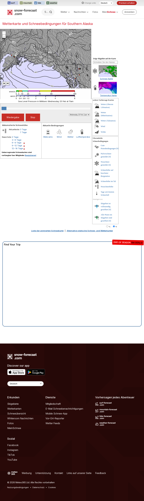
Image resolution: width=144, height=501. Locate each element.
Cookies (52, 487)
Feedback (100, 473)
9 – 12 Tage (17, 145)
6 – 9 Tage (16, 142)
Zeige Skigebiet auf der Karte (104, 59)
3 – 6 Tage (16, 140)
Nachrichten (81, 12)
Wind (59, 137)
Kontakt (58, 473)
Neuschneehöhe (107, 186)
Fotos (95, 12)
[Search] (51, 12)
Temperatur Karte (108, 95)
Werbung (27, 473)
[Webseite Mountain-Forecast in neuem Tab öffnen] (26, 3)
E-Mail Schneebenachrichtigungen (64, 408)
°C (110, 227)
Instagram (12, 449)
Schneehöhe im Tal (108, 181)
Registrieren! (30, 155)
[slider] (4, 108)
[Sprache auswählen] (106, 3)
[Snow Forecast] (22, 12)
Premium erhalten (127, 3)
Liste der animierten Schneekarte (47, 230)
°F (116, 227)
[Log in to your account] (129, 12)
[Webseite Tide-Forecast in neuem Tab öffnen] (39, 3)
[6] (109, 165)
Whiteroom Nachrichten (20, 418)
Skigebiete (13, 403)
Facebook (13, 445)
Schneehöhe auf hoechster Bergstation (107, 173)
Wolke (103, 132)
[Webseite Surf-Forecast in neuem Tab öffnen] (12, 3)
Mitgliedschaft (53, 403)
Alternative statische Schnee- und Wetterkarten (90, 230)
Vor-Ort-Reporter (55, 418)
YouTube (12, 459)
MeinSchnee (14, 428)
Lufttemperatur (81, 137)
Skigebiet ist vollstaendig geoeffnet (106, 206)
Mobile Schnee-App (56, 413)
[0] (117, 148)
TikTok (11, 454)
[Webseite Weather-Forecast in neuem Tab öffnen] (52, 3)
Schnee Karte (106, 78)
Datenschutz (38, 487)
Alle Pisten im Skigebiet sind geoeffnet (106, 218)
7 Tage (23, 132)
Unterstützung (43, 473)
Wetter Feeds (53, 423)
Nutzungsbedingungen (18, 487)
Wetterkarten (14, 408)
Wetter (65, 12)
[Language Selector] (25, 383)
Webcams (48, 137)
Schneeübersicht (16, 413)
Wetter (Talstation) (108, 121)
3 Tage (23, 129)
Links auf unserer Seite (79, 473)
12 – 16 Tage (17, 148)
